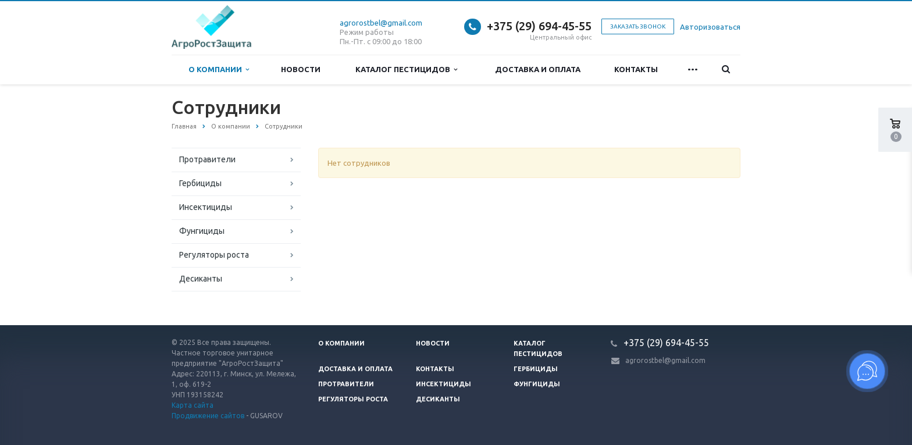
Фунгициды (202, 231)
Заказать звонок (637, 26)
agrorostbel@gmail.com (381, 23)
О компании (218, 69)
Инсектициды (205, 207)
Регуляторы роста (214, 254)
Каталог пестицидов (406, 69)
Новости (300, 69)
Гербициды (200, 183)
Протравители (207, 159)
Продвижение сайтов (208, 415)
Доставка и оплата (537, 69)
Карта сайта (192, 405)
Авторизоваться (710, 27)
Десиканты (200, 278)
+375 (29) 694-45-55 (539, 26)
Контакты (636, 69)
